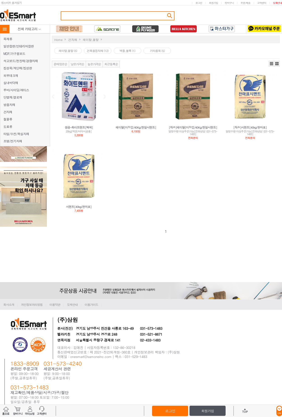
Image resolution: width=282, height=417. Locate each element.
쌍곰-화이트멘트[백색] (79, 127)
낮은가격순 (77, 64)
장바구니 (229, 3)
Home (58, 40)
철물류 (7, 119)
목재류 (7, 39)
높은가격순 (94, 64)
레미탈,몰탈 (91, 40)
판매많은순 (60, 64)
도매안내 (277, 3)
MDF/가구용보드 (14, 53)
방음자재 (9, 104)
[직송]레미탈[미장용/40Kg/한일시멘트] (193, 127)
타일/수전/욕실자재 (16, 134)
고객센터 (261, 3)
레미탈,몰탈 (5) (68, 51)
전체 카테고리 (29, 28)
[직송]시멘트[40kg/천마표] (250, 127)
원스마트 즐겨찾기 (11, 2)
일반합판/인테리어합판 (18, 46)
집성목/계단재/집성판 (17, 68)
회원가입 (213, 3)
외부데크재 (10, 75)
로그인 (198, 3)
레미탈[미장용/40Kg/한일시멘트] (136, 127)
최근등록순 (111, 64)
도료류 (7, 126)
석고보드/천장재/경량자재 (20, 61)
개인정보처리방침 (32, 304)
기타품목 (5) (157, 51)
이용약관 (54, 304)
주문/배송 (245, 3)
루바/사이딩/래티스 (16, 90)
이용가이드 (91, 304)
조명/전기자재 (12, 141)
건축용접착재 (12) (98, 51)
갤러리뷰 (277, 63)
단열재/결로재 (12, 97)
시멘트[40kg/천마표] (79, 206)
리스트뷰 (271, 63)
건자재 (7, 112)
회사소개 (8, 304)
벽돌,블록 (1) (127, 51)
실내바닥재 (10, 82)
